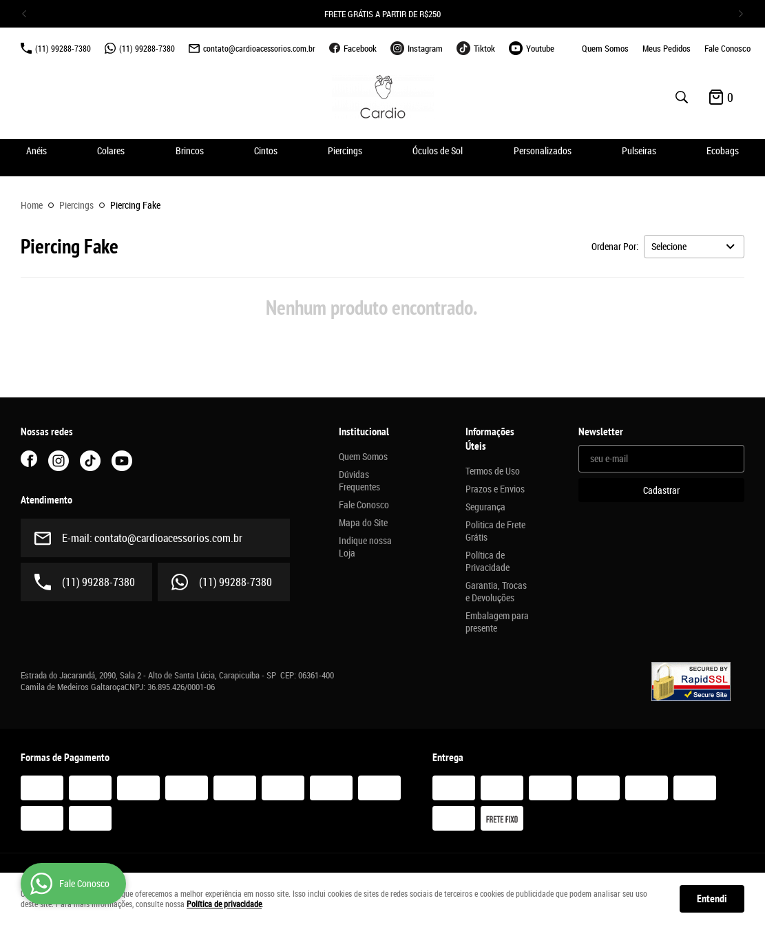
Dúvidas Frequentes (359, 480)
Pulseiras (639, 150)
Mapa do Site (363, 523)
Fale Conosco (727, 48)
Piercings (345, 150)
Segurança (485, 507)
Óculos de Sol (437, 150)
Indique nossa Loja (365, 546)
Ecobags (722, 150)
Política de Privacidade (487, 561)
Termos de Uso (492, 471)
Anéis (36, 150)
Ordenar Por (613, 246)
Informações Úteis (489, 439)
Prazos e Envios (495, 489)
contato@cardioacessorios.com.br (259, 48)
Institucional (364, 432)
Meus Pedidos (666, 48)
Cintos (265, 150)
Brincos (190, 150)
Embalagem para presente (497, 622)
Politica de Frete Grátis (495, 531)
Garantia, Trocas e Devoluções (496, 591)
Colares (111, 150)
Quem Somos (605, 48)
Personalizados (543, 150)
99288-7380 (63, 48)
